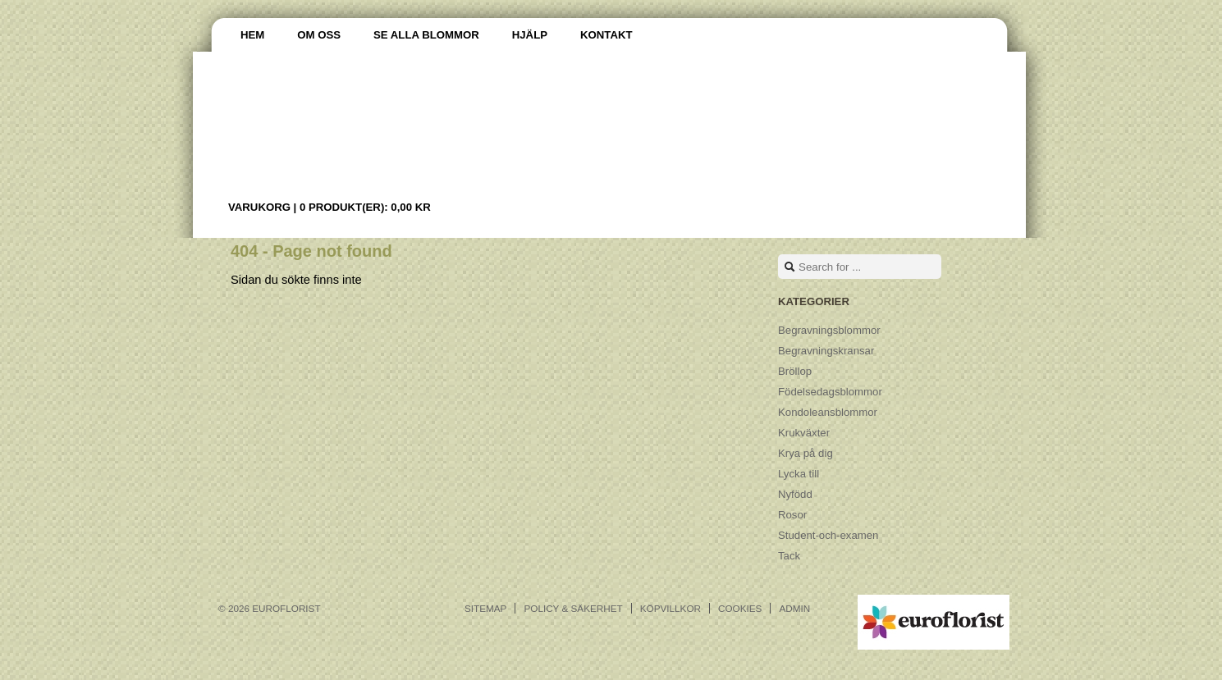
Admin (794, 608)
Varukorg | (329, 207)
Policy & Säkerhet (573, 608)
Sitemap (485, 608)
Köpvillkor (670, 608)
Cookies (740, 608)
